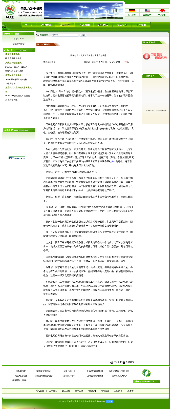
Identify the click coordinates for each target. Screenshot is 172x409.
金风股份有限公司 (95, 371)
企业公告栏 (19, 39)
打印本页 (118, 362)
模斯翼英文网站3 (19, 380)
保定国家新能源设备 (44, 376)
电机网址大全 (21, 376)
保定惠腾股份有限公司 (119, 371)
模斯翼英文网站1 (43, 371)
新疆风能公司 (69, 371)
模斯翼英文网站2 (119, 376)
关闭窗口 (130, 362)
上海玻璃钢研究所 (95, 376)
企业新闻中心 (19, 44)
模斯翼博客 (21, 371)
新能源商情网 (69, 376)
